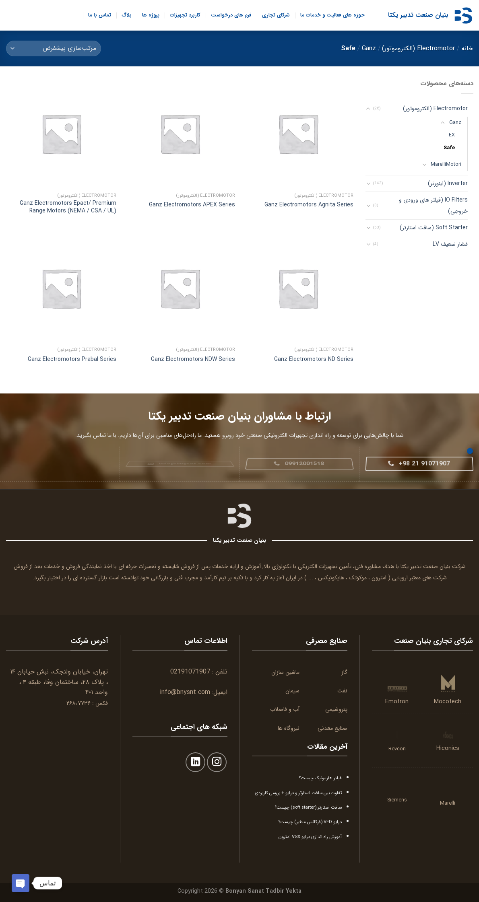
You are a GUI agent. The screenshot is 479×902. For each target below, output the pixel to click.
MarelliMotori (445, 165)
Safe (448, 148)
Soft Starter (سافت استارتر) (433, 227)
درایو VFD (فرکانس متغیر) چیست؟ (310, 822)
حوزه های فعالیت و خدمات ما (332, 15)
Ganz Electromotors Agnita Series (308, 204)
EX (451, 135)
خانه (467, 48)
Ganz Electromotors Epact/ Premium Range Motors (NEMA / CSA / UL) (68, 207)
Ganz (369, 48)
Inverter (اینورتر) (447, 183)
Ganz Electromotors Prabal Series (72, 359)
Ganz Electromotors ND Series (313, 359)
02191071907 (190, 672)
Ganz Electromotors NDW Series (193, 359)
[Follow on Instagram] (217, 762)
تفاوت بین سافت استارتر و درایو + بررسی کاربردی (298, 793)
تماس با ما (99, 15)
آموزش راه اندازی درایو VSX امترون (310, 836)
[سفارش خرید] (53, 48)
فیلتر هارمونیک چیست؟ (320, 778)
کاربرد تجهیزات (185, 15)
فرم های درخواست (231, 15)
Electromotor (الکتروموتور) (418, 48)
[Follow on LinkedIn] (195, 762)
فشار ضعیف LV (449, 244)
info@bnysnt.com (185, 692)
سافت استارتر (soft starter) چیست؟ (308, 807)
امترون (379, 577)
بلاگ (127, 15)
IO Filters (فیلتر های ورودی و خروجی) (432, 206)
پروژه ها (150, 15)
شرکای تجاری (276, 15)
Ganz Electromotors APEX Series (192, 204)
